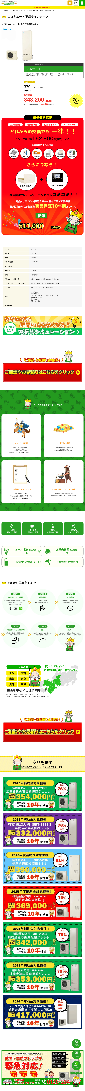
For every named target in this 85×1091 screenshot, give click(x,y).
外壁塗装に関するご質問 (73, 528)
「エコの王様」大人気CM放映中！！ (42, 7)
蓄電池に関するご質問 (52, 528)
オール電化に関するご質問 (11, 528)
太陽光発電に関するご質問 (32, 528)
